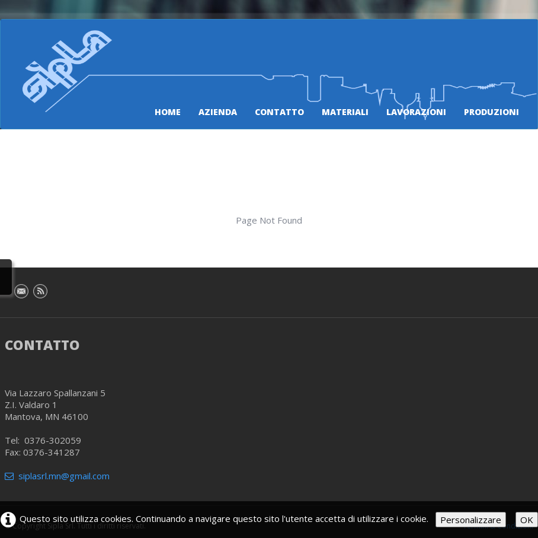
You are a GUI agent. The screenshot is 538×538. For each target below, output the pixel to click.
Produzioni (491, 111)
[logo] (84, 55)
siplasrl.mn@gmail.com (57, 476)
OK (526, 520)
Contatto (279, 111)
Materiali (345, 111)
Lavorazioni (416, 111)
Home (168, 111)
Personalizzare (470, 520)
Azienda (217, 111)
